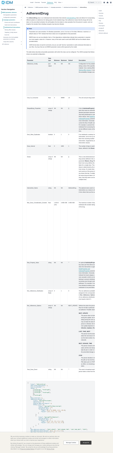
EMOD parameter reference (9, 12)
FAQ (55, 2)
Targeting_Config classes (11, 32)
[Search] (95, 2)
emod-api (101, 25)
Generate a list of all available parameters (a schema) (10, 38)
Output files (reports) (8, 41)
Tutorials (43, 2)
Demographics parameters (10, 15)
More (60, 2)
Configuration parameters (9, 17)
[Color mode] (104, 2)
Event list (7, 34)
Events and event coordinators (12, 22)
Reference (50, 2)
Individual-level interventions (12, 27)
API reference (5, 44)
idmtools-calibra (103, 33)
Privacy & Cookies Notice (27, 451)
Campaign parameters (9, 20)
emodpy (101, 28)
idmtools (101, 30)
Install (31, 2)
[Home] (25, 7)
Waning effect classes (10, 29)
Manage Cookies (71, 445)
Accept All (86, 445)
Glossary (101, 23)
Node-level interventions (11, 25)
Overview (37, 2)
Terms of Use (50, 451)
